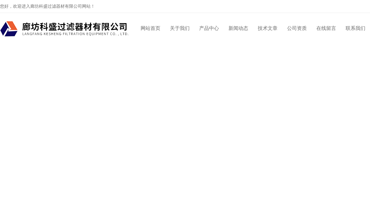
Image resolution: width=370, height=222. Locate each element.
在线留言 (326, 28)
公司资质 (297, 28)
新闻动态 (238, 28)
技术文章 (268, 28)
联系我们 (355, 28)
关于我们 (180, 28)
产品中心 (209, 28)
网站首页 (150, 28)
